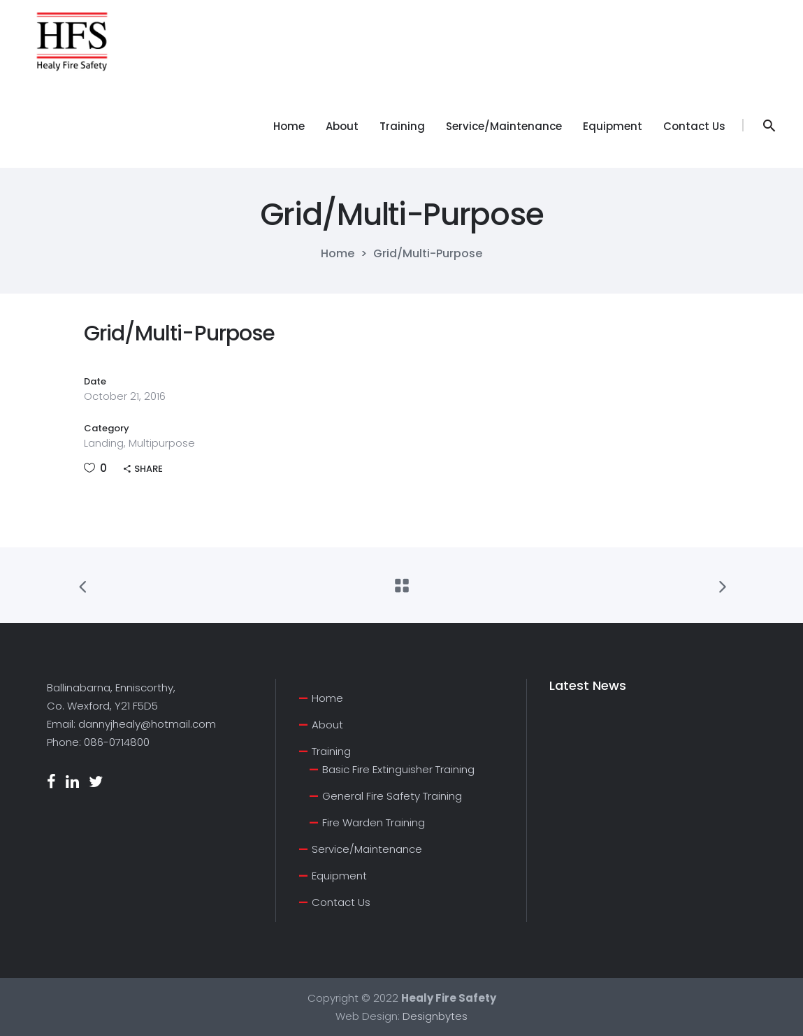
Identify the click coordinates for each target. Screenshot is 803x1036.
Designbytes (435, 1016)
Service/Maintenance (367, 849)
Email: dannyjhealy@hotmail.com (131, 724)
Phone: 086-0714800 (98, 742)
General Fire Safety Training (392, 796)
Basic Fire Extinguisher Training (398, 769)
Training (331, 751)
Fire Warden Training (373, 822)
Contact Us (341, 902)
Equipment (339, 875)
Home (337, 253)
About (327, 724)
